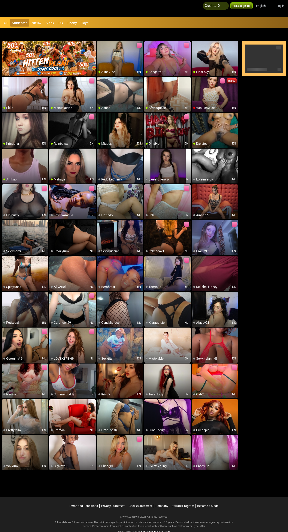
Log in (280, 8)
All (5, 23)
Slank (50, 23)
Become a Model (208, 495)
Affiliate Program (183, 495)
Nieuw (36, 23)
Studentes (19, 23)
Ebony (72, 23)
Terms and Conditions (83, 495)
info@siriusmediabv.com (155, 521)
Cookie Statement (140, 495)
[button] (263, 8)
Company (161, 495)
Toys (84, 23)
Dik (60, 23)
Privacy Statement (113, 495)
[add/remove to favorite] (100, 34)
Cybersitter (199, 515)
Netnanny (184, 515)
